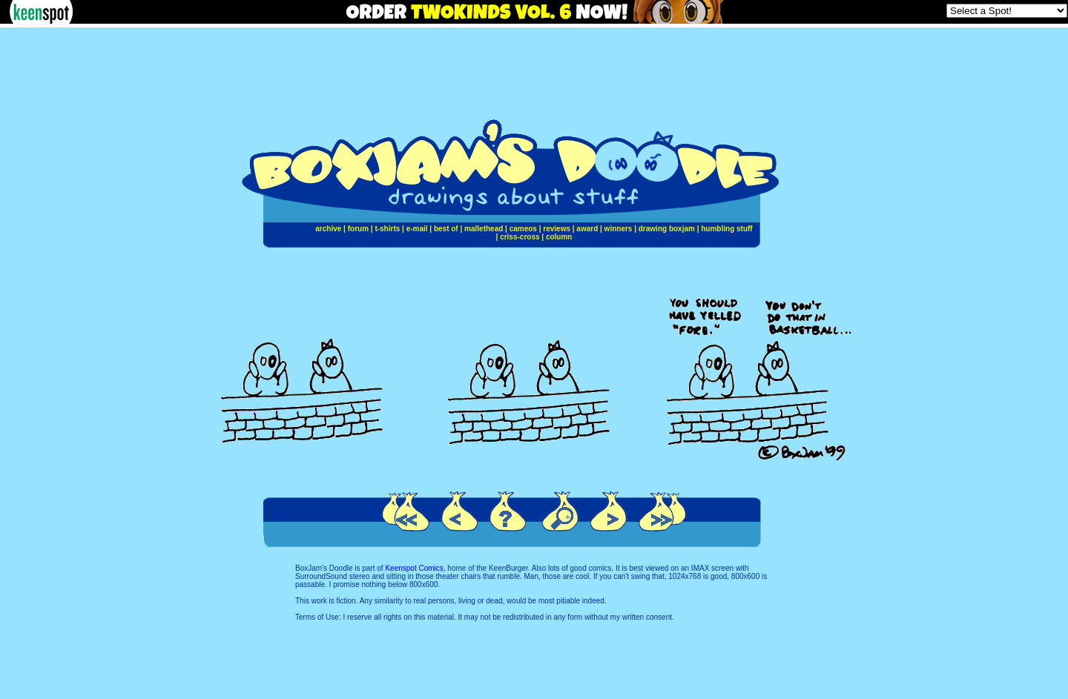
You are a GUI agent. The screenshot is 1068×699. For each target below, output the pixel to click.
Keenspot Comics (414, 568)
